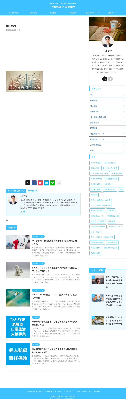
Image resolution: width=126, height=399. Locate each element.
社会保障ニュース (92, 13)
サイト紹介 (57, 383)
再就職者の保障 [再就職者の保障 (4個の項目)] (96, 179)
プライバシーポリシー (83, 383)
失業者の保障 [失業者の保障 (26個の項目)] (95, 189)
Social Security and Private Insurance (63, 387)
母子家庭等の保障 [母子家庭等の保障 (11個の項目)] (97, 211)
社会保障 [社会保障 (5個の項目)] (111, 221)
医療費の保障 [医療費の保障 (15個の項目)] (95, 184)
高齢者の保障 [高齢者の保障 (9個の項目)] (95, 253)
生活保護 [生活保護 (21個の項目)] (101, 221)
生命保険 (33, 13)
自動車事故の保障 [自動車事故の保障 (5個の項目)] (97, 242)
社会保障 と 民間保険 (63, 6)
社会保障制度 (14, 13)
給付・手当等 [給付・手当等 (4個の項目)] (95, 232)
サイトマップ (68, 383)
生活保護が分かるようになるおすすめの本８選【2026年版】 (114, 320)
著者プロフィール (44, 383)
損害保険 (73, 13)
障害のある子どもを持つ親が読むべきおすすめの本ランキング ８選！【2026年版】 (114, 302)
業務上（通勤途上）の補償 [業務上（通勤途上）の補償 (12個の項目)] (100, 200)
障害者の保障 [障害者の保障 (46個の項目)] (95, 248)
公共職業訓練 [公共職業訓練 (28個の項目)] (117, 173)
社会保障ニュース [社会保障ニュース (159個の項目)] (115, 226)
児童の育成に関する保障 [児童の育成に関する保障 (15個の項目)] (99, 173)
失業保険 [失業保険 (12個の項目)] (107, 184)
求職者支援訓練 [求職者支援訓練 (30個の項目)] (113, 216)
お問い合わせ (30, 383)
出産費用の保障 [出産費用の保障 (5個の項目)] (111, 179)
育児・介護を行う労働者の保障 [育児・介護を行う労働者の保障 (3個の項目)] (102, 237)
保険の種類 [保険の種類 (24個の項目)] (95, 168)
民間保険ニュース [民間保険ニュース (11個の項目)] (97, 216)
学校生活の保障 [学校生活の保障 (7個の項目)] (110, 189)
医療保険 (53, 13)
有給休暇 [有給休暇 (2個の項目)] (94, 195)
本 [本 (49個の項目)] (102, 195)
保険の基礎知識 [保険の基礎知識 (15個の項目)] (110, 163)
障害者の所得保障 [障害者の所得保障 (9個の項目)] (110, 248)
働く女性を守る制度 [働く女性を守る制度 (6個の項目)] (110, 168)
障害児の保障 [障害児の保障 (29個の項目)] (112, 242)
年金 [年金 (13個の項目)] (121, 189)
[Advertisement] (43, 49)
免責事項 (97, 383)
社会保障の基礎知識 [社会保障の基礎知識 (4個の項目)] (98, 226)
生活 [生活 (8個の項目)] (92, 221)
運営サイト (112, 13)
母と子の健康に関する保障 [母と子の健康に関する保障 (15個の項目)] (100, 205)
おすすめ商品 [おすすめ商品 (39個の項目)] (95, 163)
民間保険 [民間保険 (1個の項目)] (111, 211)
